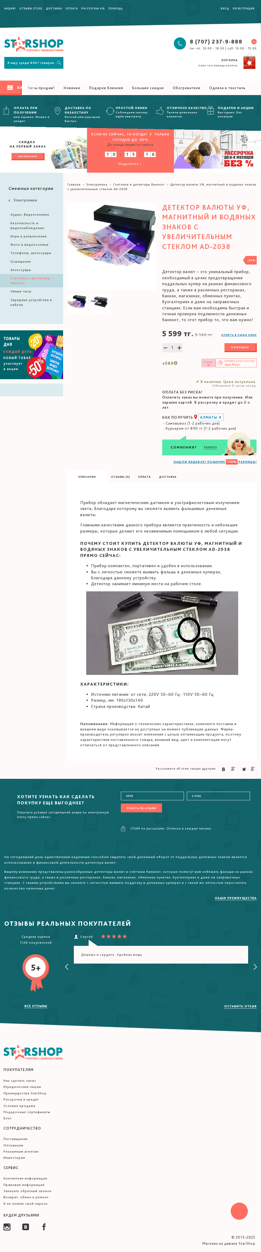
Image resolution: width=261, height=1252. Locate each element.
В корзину (240, 347)
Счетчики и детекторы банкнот (30, 280)
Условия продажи (19, 1106)
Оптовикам (13, 1145)
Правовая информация (24, 1185)
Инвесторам (14, 1158)
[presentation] (66, 967)
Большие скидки (148, 88)
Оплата (72, 8)
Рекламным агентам (21, 1151)
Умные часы (20, 291)
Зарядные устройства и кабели (31, 302)
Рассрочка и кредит (21, 1099)
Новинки (72, 88)
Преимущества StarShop (25, 1093)
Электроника (22, 200)
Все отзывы (35, 1006)
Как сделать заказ (19, 1081)
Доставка (54, 8)
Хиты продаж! (41, 88)
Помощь (115, 8)
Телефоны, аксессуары (30, 253)
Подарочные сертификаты (26, 1112)
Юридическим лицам (22, 1087)
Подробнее (130, 164)
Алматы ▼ (211, 417)
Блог (7, 1118)
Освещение (20, 261)
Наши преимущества (236, 898)
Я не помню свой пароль (25, 1204)
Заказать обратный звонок (27, 1191)
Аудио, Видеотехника (29, 214)
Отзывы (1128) (30, 8)
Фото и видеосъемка (29, 245)
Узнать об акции (141, 808)
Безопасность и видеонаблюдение (27, 225)
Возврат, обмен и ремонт (26, 1197)
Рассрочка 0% (93, 8)
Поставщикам (15, 1139)
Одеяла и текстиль (227, 88)
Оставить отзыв (240, 1006)
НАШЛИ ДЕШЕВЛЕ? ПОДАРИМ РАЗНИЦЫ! (215, 462)
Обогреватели (186, 88)
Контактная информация (25, 1178)
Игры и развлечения (28, 236)
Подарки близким (106, 88)
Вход (225, 8)
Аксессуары (20, 270)
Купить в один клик (239, 334)
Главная (74, 184)
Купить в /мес (239, 363)
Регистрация (244, 8)
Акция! (10, 8)
